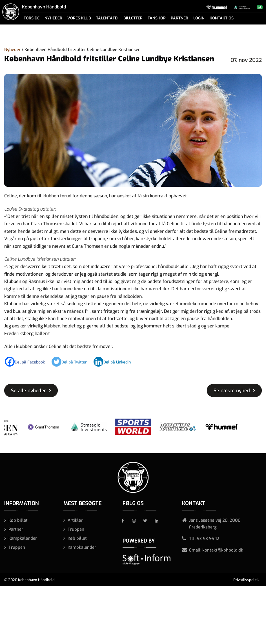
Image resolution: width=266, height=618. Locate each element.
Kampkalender (22, 538)
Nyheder (53, 18)
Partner (179, 18)
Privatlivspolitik (246, 579)
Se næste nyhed (232, 390)
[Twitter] (72, 362)
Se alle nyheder (28, 390)
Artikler (75, 520)
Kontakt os (222, 18)
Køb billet (18, 520)
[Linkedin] (115, 362)
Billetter (133, 18)
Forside (31, 18)
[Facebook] (27, 362)
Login (199, 18)
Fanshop (157, 18)
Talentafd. (107, 18)
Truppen (16, 547)
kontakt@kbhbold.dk (222, 550)
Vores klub (79, 18)
